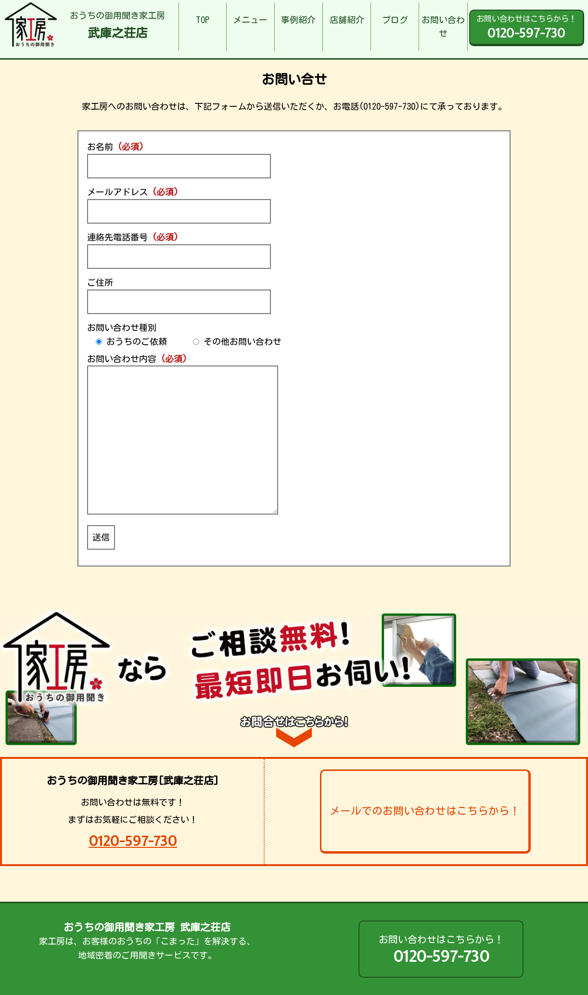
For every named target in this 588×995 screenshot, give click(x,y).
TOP (202, 19)
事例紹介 (298, 19)
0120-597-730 (133, 840)
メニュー (250, 19)
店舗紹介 (347, 19)
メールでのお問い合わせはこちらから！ (425, 811)
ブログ (395, 19)
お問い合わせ (443, 26)
